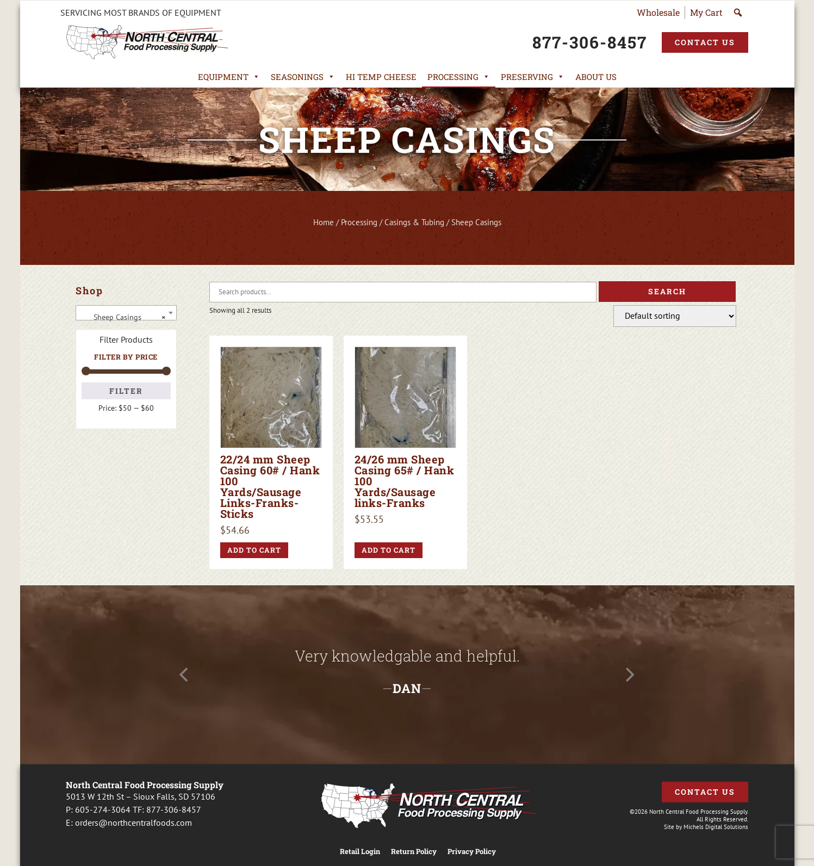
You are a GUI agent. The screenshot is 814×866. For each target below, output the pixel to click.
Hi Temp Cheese (381, 76)
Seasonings (303, 76)
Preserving (532, 76)
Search (667, 291)
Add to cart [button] (254, 550)
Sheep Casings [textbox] (122, 317)
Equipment (229, 76)
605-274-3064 (103, 809)
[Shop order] (674, 316)
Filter (126, 391)
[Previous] (185, 675)
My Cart (706, 12)
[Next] (629, 675)
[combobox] (126, 312)
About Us (596, 76)
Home (323, 222)
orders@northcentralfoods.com (133, 822)
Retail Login (360, 851)
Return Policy (414, 851)
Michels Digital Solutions (715, 827)
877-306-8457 (173, 809)
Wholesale (658, 12)
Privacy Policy (472, 851)
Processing (458, 76)
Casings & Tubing (414, 222)
